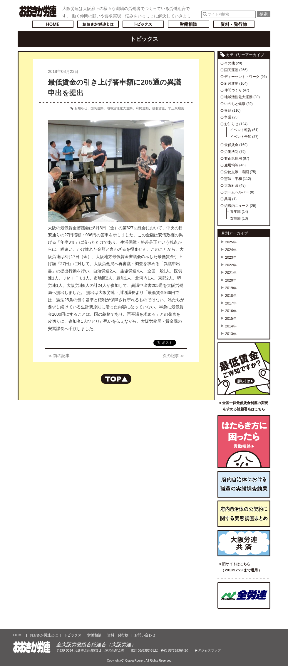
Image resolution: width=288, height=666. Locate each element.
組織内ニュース (236, 206)
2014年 (231, 326)
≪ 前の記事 (59, 355)
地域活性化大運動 (120, 108)
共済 (227, 199)
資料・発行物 (233, 24)
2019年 (231, 288)
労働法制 (231, 152)
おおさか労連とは (98, 24)
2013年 (231, 334)
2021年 (231, 273)
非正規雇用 (176, 108)
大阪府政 (231, 185)
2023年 (231, 257)
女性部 (235, 218)
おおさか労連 (32, 647)
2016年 (231, 311)
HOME (18, 635)
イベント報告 (240, 130)
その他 (229, 63)
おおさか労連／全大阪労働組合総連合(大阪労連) (37, 11)
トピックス (143, 24)
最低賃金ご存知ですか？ (243, 368)
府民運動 (142, 108)
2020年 (231, 280)
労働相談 (188, 24)
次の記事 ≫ (173, 355)
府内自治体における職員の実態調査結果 (243, 484)
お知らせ (80, 108)
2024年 (231, 250)
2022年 (231, 265)
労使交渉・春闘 (236, 172)
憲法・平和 (233, 179)
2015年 (231, 319)
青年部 (235, 212)
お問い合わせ (144, 635)
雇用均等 (231, 165)
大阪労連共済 (243, 543)
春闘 (227, 110)
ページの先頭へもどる (116, 379)
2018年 (231, 296)
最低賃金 (158, 108)
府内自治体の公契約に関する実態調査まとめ (243, 514)
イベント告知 (240, 137)
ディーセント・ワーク (241, 77)
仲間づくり (233, 90)
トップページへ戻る (52, 24)
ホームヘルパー (236, 192)
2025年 (231, 242)
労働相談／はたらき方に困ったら (243, 441)
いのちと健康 (234, 104)
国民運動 (97, 108)
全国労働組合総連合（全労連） (243, 595)
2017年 (231, 303)
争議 (227, 117)
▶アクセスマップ (207, 650)
